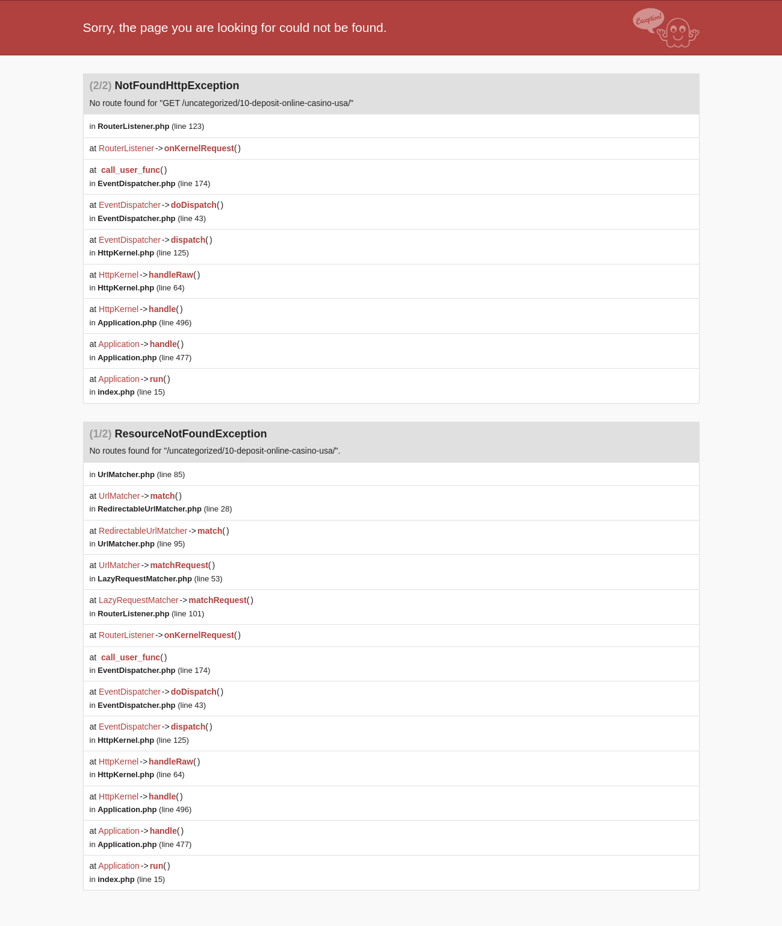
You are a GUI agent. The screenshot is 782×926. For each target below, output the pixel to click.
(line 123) (151, 126)
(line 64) (141, 287)
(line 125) (143, 252)
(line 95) (141, 543)
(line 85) (141, 474)
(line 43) (152, 218)
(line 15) (131, 391)
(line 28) (165, 508)
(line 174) (154, 183)
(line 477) (144, 357)
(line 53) (160, 578)
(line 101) (151, 613)
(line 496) (144, 322)
